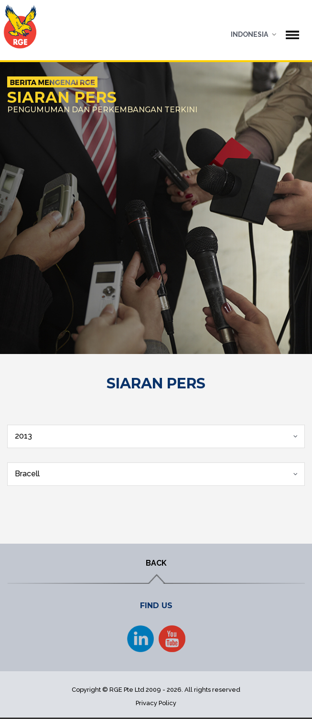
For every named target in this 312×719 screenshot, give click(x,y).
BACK (156, 563)
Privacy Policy (156, 703)
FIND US (156, 605)
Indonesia (249, 34)
